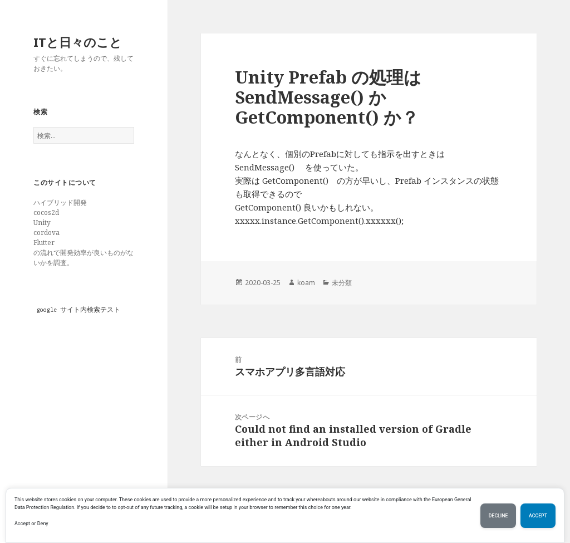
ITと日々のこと (77, 41)
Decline (498, 515)
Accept (538, 515)
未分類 (342, 282)
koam (306, 282)
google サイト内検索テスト (78, 309)
